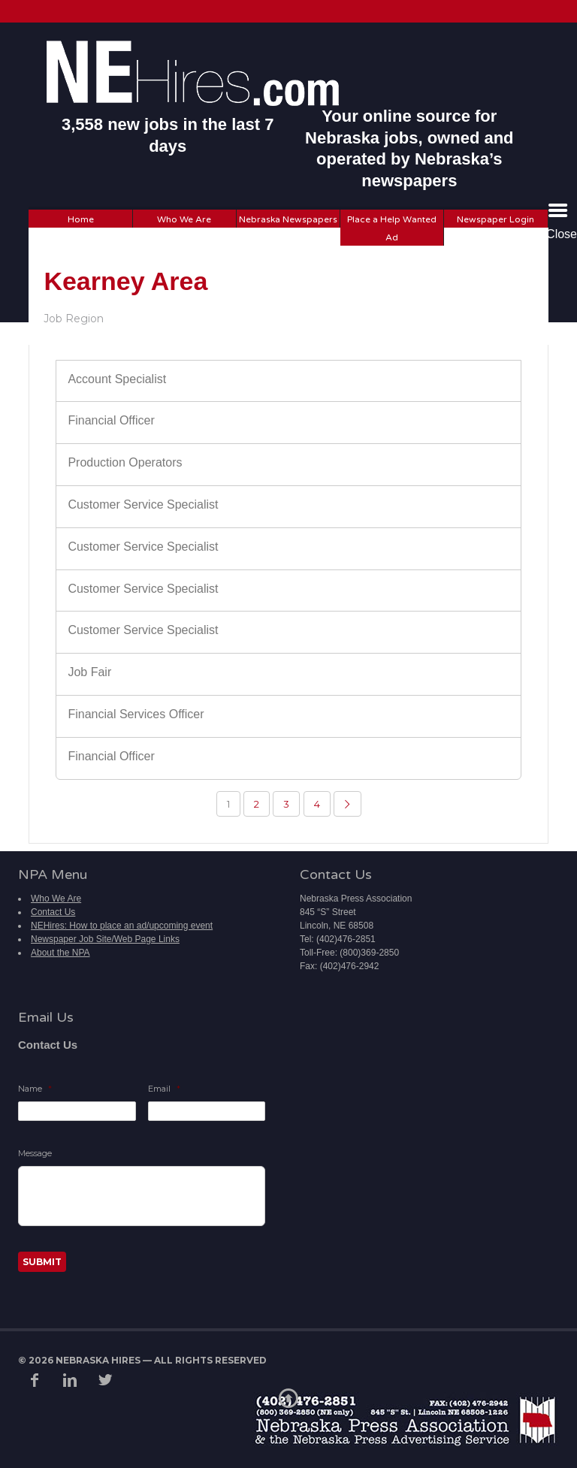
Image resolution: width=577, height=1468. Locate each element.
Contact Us (53, 912)
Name (35, 1089)
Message (35, 1153)
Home (81, 219)
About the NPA (60, 952)
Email (164, 1089)
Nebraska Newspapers (288, 219)
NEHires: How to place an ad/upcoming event (122, 925)
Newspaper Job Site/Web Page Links (105, 939)
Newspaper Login (495, 219)
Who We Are (184, 219)
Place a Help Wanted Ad (392, 228)
